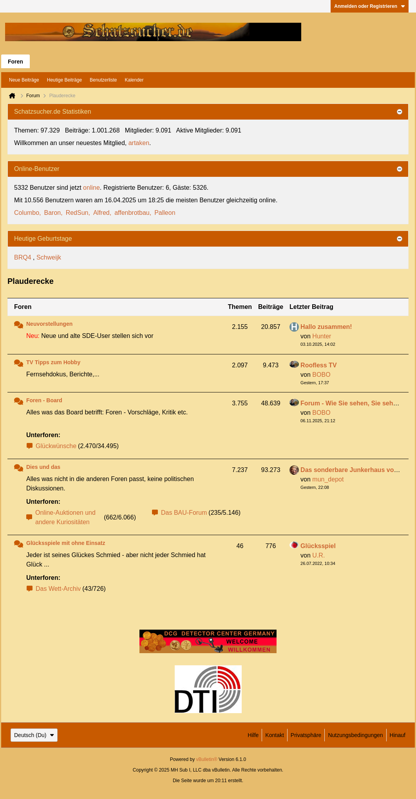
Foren (15, 61)
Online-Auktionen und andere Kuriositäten (65, 517)
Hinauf (397, 735)
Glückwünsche (56, 446)
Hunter (321, 336)
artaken (138, 143)
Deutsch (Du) (34, 735)
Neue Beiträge (24, 80)
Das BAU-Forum (184, 512)
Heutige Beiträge (64, 80)
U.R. (318, 555)
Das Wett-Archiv (58, 588)
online (91, 187)
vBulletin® (206, 759)
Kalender (134, 80)
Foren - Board (44, 400)
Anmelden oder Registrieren (369, 6)
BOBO (321, 374)
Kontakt (274, 735)
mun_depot (328, 479)
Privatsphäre (306, 735)
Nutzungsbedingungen (355, 735)
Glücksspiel (318, 546)
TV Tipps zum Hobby (53, 362)
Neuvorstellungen (49, 324)
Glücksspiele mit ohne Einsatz (65, 543)
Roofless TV (318, 365)
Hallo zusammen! (326, 326)
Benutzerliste (103, 80)
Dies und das (43, 467)
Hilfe (253, 735)
